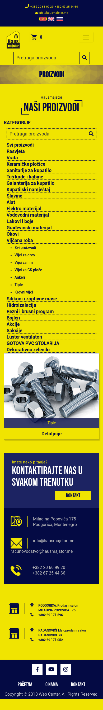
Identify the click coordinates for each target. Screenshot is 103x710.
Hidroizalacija (21, 305)
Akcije (13, 324)
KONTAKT (78, 684)
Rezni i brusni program (30, 311)
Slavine (14, 196)
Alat (11, 202)
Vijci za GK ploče (28, 270)
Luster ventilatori (24, 337)
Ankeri (20, 277)
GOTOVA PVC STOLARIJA (33, 343)
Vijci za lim (24, 262)
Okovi (13, 234)
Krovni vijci (24, 292)
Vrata (12, 157)
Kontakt (73, 495)
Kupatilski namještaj (28, 189)
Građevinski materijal (29, 227)
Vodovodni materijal (28, 215)
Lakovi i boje (20, 221)
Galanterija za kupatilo (30, 183)
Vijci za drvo (25, 255)
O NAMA (51, 684)
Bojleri (13, 318)
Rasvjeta (16, 151)
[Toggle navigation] (86, 37)
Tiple (19, 285)
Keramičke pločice (26, 164)
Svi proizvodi (20, 145)
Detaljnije (51, 433)
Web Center (49, 694)
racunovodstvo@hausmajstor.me (42, 551)
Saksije (14, 330)
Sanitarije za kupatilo (29, 170)
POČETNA (25, 684)
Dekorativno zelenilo (28, 349)
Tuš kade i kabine (25, 176)
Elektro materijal (24, 208)
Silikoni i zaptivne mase (32, 298)
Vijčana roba (20, 240)
